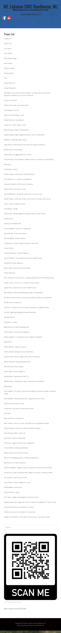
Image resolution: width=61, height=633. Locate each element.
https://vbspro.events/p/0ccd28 (15, 609)
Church (19, 625)
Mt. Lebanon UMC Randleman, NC (30, 6)
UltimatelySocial (45, 632)
